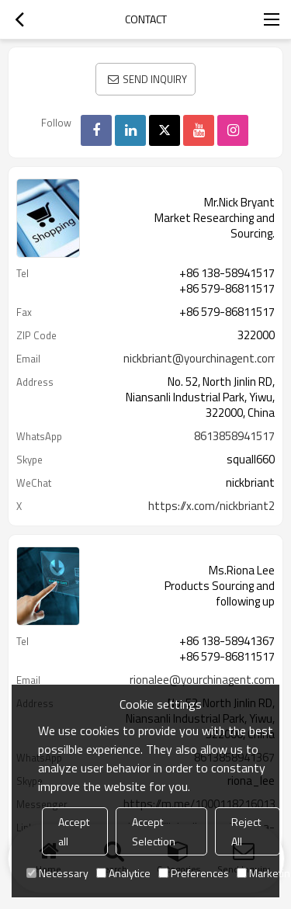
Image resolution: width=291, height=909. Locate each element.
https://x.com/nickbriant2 (211, 506)
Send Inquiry (155, 79)
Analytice (123, 873)
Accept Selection (153, 831)
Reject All (246, 831)
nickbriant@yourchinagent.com (200, 358)
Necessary (57, 873)
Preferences (193, 873)
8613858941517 (234, 436)
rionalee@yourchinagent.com (202, 680)
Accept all (73, 831)
